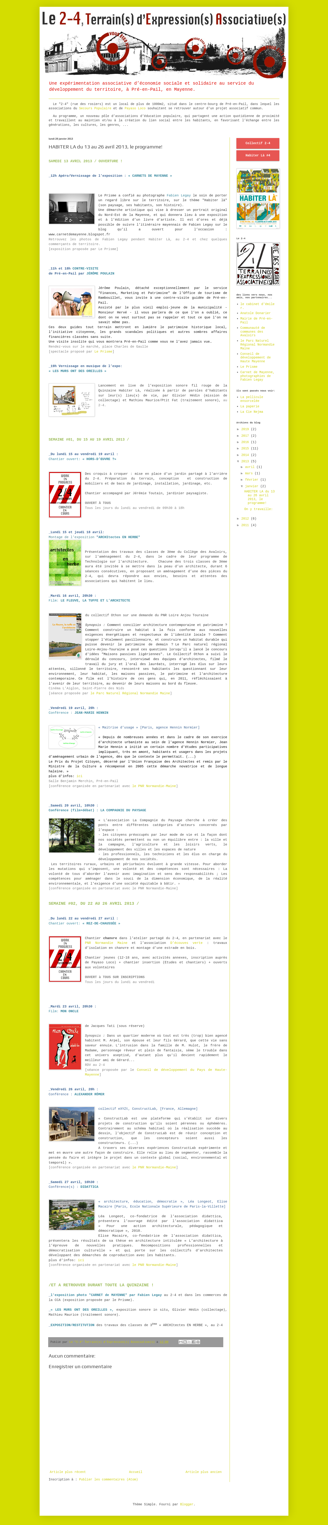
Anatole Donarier (255, 313)
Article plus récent (68, 1472)
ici (79, 776)
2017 (246, 436)
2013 (246, 461)
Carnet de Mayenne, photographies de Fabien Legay (257, 376)
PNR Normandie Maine (106, 943)
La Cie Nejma (251, 412)
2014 (246, 455)
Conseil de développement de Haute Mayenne (255, 357)
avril (250, 467)
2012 (246, 518)
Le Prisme (103, 351)
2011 (246, 525)
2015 (246, 448)
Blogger (186, 1504)
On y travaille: (258, 509)
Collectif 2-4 (257, 143)
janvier (252, 486)
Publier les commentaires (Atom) (108, 1479)
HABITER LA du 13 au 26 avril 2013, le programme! (259, 497)
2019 (246, 429)
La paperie (249, 406)
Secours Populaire (95, 108)
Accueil (136, 1472)
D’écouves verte (186, 943)
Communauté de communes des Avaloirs (252, 331)
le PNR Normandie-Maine (154, 786)
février (252, 480)
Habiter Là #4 (257, 155)
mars (249, 473)
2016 (246, 442)
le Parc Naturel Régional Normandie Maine (130, 693)
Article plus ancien (203, 1472)
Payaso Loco (136, 108)
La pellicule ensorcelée (251, 399)
